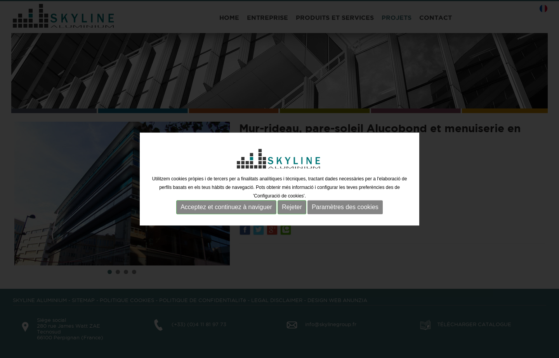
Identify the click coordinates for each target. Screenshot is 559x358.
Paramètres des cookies (345, 207)
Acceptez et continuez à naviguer (226, 207)
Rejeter (292, 207)
